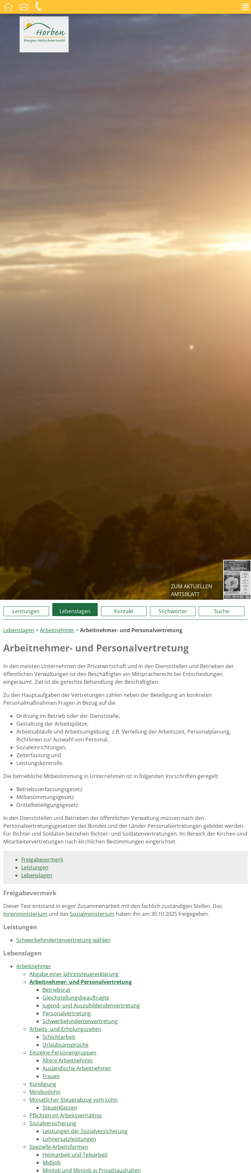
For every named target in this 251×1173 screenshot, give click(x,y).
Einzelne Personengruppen (62, 1052)
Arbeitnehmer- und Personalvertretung (80, 982)
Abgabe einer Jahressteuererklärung (74, 974)
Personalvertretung (66, 1013)
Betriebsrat (56, 989)
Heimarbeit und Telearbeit (75, 1154)
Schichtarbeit (58, 1036)
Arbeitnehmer (57, 630)
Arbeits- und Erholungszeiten (65, 1029)
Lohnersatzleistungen (69, 1139)
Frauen (51, 1076)
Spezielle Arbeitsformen (58, 1146)
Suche (221, 611)
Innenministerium (25, 913)
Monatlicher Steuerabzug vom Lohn (73, 1099)
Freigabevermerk (42, 859)
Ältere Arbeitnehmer (67, 1060)
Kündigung (42, 1084)
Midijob (51, 1162)
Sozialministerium (92, 913)
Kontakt (123, 611)
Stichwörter (173, 611)
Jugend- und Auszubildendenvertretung (91, 1005)
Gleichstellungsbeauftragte (75, 997)
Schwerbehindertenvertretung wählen (63, 940)
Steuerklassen (59, 1107)
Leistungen (26, 611)
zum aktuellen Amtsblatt (191, 590)
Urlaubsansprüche (65, 1044)
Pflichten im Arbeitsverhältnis (65, 1115)
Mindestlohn (44, 1091)
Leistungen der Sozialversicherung (84, 1131)
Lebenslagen (75, 611)
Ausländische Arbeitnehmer (76, 1068)
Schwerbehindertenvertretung (80, 1021)
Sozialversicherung (52, 1123)
